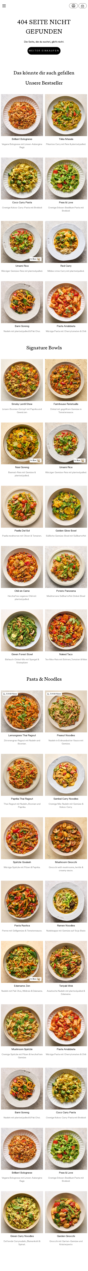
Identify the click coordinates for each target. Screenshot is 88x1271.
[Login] (73, 5)
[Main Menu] (4, 6)
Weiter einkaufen (44, 51)
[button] (44, 6)
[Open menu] (82, 5)
